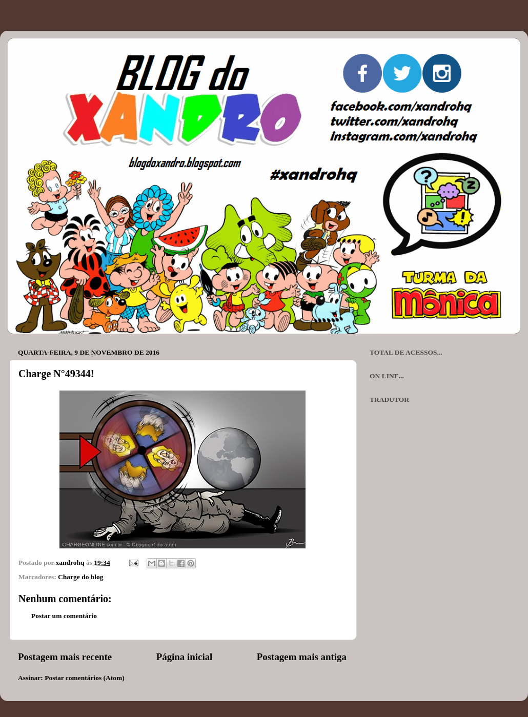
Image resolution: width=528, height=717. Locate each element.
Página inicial (184, 656)
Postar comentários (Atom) (85, 678)
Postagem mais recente (65, 656)
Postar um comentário (64, 616)
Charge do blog (81, 577)
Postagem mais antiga (302, 656)
